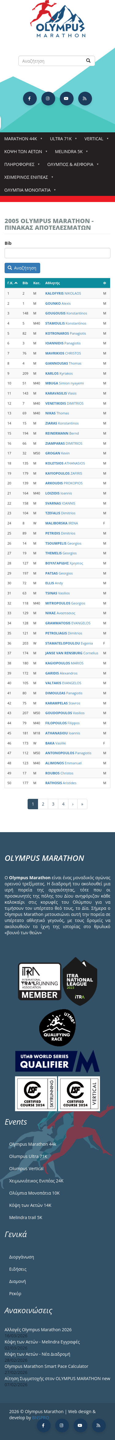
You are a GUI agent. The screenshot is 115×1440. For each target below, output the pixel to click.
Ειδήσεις (17, 1269)
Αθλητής (52, 283)
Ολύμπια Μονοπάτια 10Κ (34, 1193)
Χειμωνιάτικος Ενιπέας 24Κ (36, 1181)
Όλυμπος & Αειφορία (71, 166)
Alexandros (61, 673)
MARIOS (64, 663)
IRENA (61, 523)
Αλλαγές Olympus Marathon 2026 (38, 1329)
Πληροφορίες (20, 166)
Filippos (62, 723)
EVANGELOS (67, 623)
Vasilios (57, 593)
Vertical (95, 140)
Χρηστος (64, 563)
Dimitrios (60, 513)
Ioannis (58, 493)
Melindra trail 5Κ (25, 1217)
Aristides (60, 783)
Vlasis (61, 393)
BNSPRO (40, 1417)
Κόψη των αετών (24, 153)
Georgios (63, 543)
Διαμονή (17, 1281)
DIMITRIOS (64, 403)
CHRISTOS (63, 353)
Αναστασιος (60, 613)
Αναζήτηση (22, 268)
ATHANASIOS (65, 463)
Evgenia (69, 643)
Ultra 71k (62, 140)
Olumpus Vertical (26, 1168)
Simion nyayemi (64, 383)
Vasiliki (55, 743)
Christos (59, 773)
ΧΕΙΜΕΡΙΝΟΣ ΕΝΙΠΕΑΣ (27, 179)
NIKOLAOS (63, 293)
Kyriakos (59, 373)
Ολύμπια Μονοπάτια (28, 192)
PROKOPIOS (63, 483)
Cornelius (71, 653)
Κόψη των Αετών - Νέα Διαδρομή (37, 1354)
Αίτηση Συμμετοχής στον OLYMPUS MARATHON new (57, 1378)
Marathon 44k (22, 140)
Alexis (58, 303)
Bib (8, 243)
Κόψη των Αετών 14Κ (30, 1205)
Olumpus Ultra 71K (28, 1156)
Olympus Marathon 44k (32, 1144)
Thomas (63, 363)
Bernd (62, 433)
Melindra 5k (70, 153)
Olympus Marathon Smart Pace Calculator (46, 1366)
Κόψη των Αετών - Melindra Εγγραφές (42, 1342)
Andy (54, 583)
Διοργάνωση (21, 1257)
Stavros (62, 703)
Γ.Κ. (12, 283)
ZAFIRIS (63, 473)
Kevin (57, 453)
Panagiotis (65, 333)
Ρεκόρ (15, 1293)
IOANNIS (60, 503)
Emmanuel (63, 763)
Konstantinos (66, 313)
